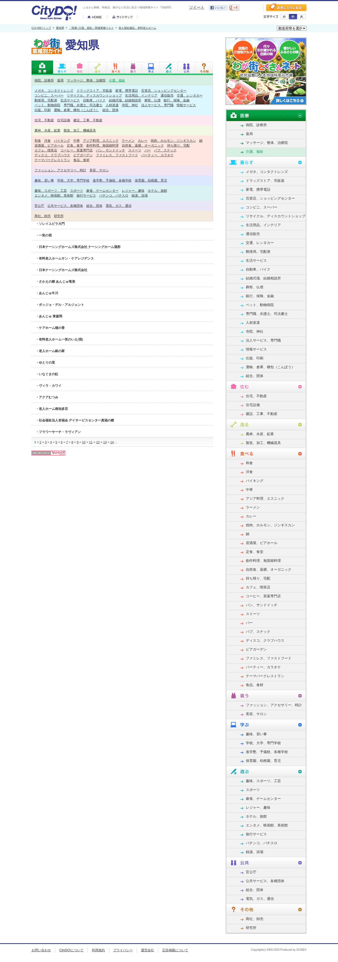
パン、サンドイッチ (110, 150)
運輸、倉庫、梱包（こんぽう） (76, 110)
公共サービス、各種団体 (65, 205)
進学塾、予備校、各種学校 (112, 180)
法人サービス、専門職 (157, 105)
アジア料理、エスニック (101, 140)
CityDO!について (71, 950)
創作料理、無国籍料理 (102, 145)
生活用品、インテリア (141, 95)
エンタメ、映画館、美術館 (54, 195)
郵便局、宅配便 (46, 100)
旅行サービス (86, 195)
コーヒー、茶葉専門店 (76, 150)
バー (147, 150)
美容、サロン (99, 170)
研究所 (59, 216)
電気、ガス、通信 (119, 205)
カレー (142, 140)
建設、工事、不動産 (87, 120)
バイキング (62, 140)
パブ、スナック (165, 150)
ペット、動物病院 (47, 105)
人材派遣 (112, 105)
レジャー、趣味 (133, 190)
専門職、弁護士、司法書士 (83, 105)
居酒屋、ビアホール (49, 145)
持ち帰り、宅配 (178, 145)
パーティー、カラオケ (157, 155)
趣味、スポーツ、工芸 (51, 190)
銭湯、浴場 (140, 195)
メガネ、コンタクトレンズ (54, 90)
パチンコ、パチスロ (113, 195)
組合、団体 (110, 110)
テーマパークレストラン (52, 160)
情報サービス (186, 105)
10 (83, 442)
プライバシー (123, 950)
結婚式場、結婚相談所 (125, 100)
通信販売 (167, 95)
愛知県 (60, 28)
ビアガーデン (83, 155)
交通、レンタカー (190, 95)
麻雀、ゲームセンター (102, 190)
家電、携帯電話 (126, 90)
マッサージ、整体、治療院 (86, 80)
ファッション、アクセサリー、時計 (60, 170)
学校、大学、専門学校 (73, 180)
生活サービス (70, 100)
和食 (38, 140)
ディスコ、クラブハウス (52, 155)
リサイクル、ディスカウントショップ (94, 95)
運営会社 (147, 950)
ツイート (196, 7)
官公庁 (39, 205)
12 (98, 442)
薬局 (60, 80)
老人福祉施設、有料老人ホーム (137, 28)
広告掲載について (175, 950)
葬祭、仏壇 (152, 100)
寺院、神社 (130, 105)
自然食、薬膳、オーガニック (143, 145)
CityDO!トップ (41, 28)
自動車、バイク (94, 100)
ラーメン (128, 140)
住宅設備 (63, 120)
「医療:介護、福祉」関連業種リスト (91, 28)
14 (112, 442)
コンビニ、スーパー (49, 95)
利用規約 (98, 950)
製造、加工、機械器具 (80, 130)
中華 (76, 140)
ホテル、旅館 (157, 190)
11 (90, 442)
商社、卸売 (43, 216)
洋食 (47, 140)
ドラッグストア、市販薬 (94, 90)
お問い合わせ (41, 950)
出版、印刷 (43, 110)
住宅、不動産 (44, 120)
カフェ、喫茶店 (46, 150)
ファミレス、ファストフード (117, 155)
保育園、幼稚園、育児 (151, 180)
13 (105, 442)
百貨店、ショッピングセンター (164, 90)
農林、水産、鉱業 (47, 130)
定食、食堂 (75, 145)
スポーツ (76, 190)
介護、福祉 (117, 80)
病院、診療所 (44, 80)
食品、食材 (81, 160)
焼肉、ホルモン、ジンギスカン (173, 140)
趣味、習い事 (44, 180)
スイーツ (134, 150)
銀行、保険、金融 (176, 100)
